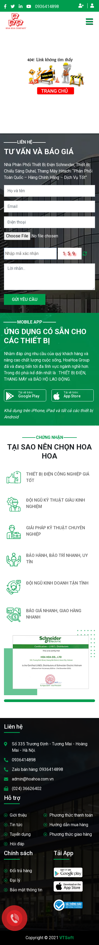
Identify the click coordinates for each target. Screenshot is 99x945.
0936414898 (47, 6)
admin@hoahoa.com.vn (33, 779)
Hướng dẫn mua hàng (68, 824)
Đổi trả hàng (21, 870)
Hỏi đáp (17, 843)
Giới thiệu (18, 815)
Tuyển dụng (20, 834)
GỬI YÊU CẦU (24, 299)
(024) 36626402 (27, 788)
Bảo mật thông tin (26, 889)
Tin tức (16, 824)
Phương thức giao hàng (70, 834)
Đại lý (15, 880)
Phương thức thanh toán (71, 815)
